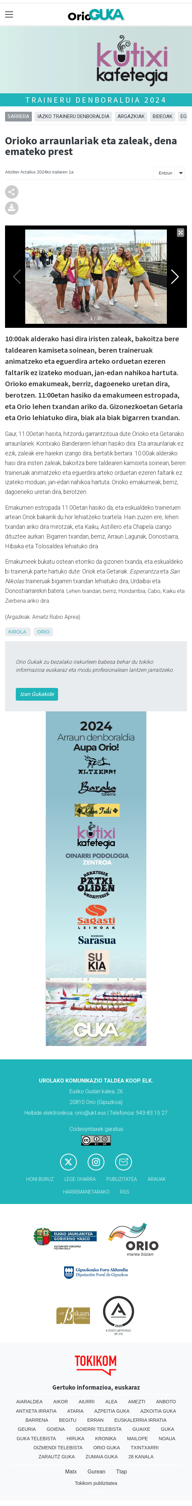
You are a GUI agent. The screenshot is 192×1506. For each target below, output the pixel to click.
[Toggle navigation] (9, 14)
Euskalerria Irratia (140, 1420)
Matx (71, 1471)
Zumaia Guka (102, 1456)
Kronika (105, 1438)
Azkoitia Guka (158, 1411)
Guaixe (141, 1429)
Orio (43, 632)
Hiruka (76, 1438)
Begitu (68, 1420)
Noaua (167, 1438)
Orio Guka (106, 1447)
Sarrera (18, 116)
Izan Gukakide (37, 694)
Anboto (166, 1401)
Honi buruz (40, 1179)
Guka (167, 1429)
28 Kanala (141, 1456)
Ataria (75, 1411)
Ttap (121, 1471)
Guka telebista (36, 1438)
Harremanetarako (86, 1192)
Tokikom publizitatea (96, 1483)
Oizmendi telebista (58, 1447)
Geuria (27, 1429)
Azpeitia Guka (112, 1411)
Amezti (136, 1401)
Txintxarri (144, 1447)
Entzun (165, 172)
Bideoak (163, 116)
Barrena (37, 1420)
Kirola (17, 632)
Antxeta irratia (36, 1411)
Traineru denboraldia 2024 (96, 100)
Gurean (96, 1471)
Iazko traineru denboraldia (73, 116)
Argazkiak (131, 116)
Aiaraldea (29, 1401)
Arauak (157, 1179)
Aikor (60, 1401)
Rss (124, 1192)
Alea (111, 1401)
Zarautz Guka (57, 1456)
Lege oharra (80, 1179)
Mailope (137, 1438)
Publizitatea (121, 1179)
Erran (95, 1420)
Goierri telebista (99, 1429)
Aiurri (86, 1401)
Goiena (56, 1429)
